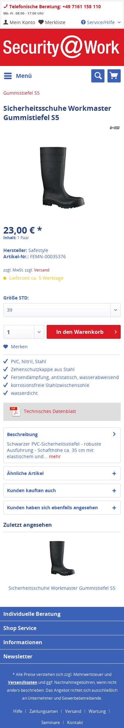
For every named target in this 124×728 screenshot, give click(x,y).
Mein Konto (19, 22)
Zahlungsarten (43, 711)
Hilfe (17, 711)
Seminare (50, 722)
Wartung (97, 711)
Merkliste (51, 22)
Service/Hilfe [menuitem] (98, 22)
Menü (18, 75)
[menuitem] (19, 22)
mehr (54, 456)
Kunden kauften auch (31, 490)
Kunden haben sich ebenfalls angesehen (52, 507)
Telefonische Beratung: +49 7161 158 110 (52, 6)
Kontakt (75, 722)
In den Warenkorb (86, 331)
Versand (41, 270)
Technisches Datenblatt (43, 411)
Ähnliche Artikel (25, 473)
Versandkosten (22, 682)
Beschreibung (22, 434)
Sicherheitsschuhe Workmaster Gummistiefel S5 (62, 588)
